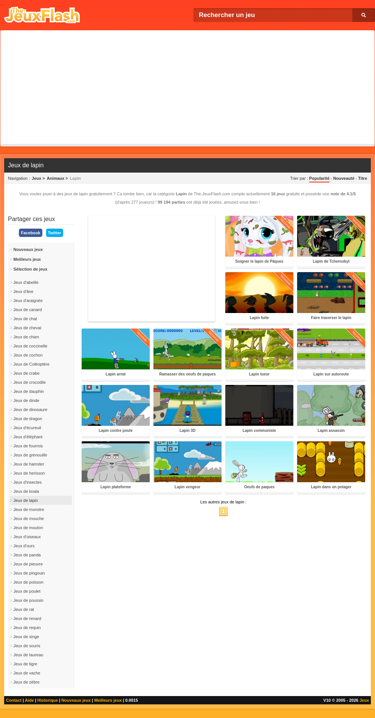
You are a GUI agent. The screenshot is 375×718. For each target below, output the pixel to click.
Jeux (364, 700)
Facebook (30, 233)
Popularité (319, 178)
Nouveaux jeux (76, 700)
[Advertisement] (187, 87)
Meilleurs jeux (108, 700)
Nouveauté (343, 178)
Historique (47, 700)
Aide (29, 700)
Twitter (54, 233)
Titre (362, 178)
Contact (14, 700)
